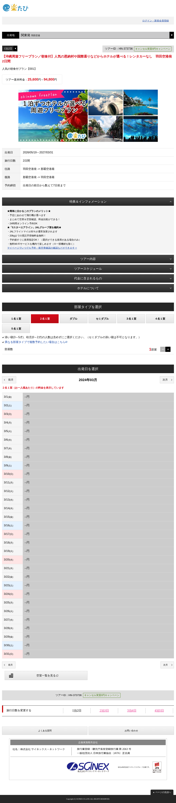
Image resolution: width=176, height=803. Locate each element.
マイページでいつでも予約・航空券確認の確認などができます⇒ (42, 247)
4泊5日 (159, 710)
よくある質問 (45, 730)
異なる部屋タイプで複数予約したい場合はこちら (35, 342)
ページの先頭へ (163, 792)
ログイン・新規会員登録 (155, 20)
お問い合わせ (131, 730)
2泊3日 (104, 710)
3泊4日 (131, 710)
